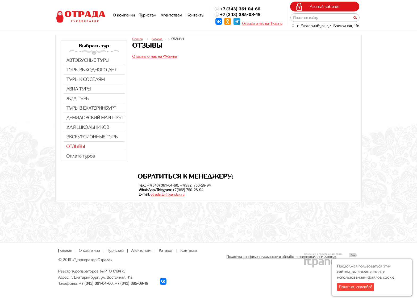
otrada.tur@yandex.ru (168, 194)
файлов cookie (381, 277)
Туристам (116, 250)
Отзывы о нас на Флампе (262, 23)
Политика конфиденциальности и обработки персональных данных (281, 256)
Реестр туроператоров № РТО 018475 (91, 271)
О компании (89, 250)
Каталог (157, 39)
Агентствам (141, 250)
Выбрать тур (94, 45)
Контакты (189, 250)
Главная (137, 39)
